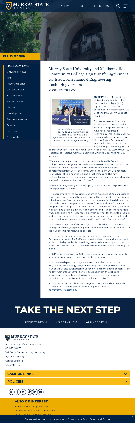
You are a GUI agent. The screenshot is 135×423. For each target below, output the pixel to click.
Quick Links (101, 6)
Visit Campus (65, 322)
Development (15, 113)
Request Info (34, 322)
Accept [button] (106, 419)
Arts (9, 77)
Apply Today (95, 322)
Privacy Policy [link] (89, 419)
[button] (133, 417)
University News (16, 71)
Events (11, 125)
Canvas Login (12, 361)
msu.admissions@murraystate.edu (24, 344)
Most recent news (18, 66)
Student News (15, 101)
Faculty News (15, 95)
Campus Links (20, 374)
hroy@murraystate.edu (64, 290)
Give (81, 6)
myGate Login (13, 356)
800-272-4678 (13, 348)
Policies (15, 381)
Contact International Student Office (35, 410)
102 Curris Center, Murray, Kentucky (25, 352)
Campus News (16, 89)
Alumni (11, 107)
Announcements (17, 119)
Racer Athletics (16, 83)
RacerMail (10, 365)
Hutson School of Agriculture (31, 406)
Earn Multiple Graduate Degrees (33, 415)
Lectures (12, 131)
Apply (65, 6)
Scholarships (14, 137)
